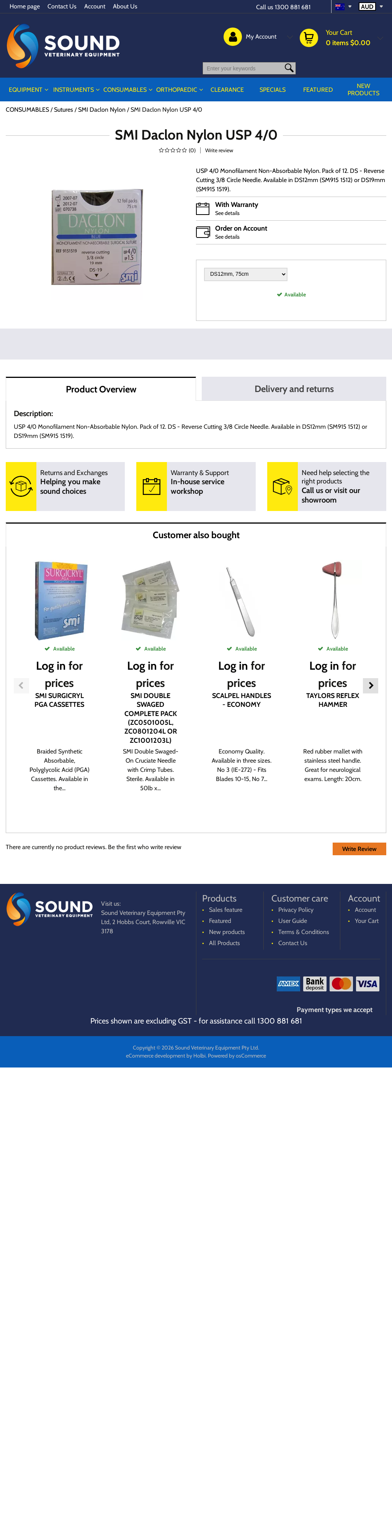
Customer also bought (196, 535)
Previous (21, 685)
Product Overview (101, 389)
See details (228, 213)
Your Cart (366, 921)
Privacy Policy (297, 910)
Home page (25, 6)
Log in (50, 665)
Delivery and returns (294, 389)
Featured (320, 89)
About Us (129, 6)
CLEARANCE (231, 89)
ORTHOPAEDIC (181, 89)
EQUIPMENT (26, 89)
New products (364, 89)
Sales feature (227, 910)
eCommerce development (153, 1056)
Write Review (358, 849)
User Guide (293, 921)
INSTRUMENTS (74, 89)
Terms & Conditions (304, 932)
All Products (225, 943)
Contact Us (64, 6)
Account (98, 6)
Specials (276, 89)
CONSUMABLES (127, 89)
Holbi (199, 1056)
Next (370, 685)
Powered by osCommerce (239, 1056)
